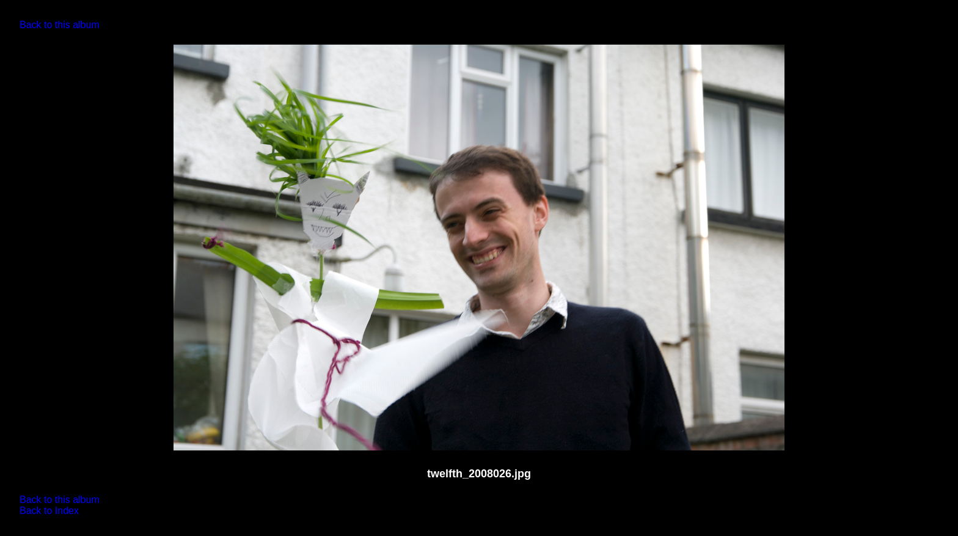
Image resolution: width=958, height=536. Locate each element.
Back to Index (49, 510)
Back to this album (60, 25)
